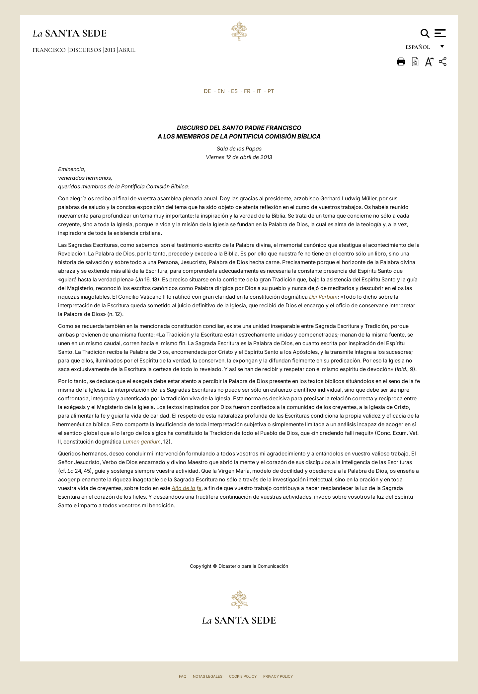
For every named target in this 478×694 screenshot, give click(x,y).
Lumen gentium (142, 441)
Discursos (86, 49)
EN (221, 91)
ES (234, 91)
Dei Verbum (323, 296)
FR (247, 91)
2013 (111, 49)
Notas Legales (207, 676)
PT (271, 91)
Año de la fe (186, 488)
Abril (127, 49)
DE (207, 91)
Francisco (50, 49)
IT (259, 91)
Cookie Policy (243, 676)
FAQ (182, 676)
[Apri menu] (439, 33)
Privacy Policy (278, 676)
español (420, 49)
